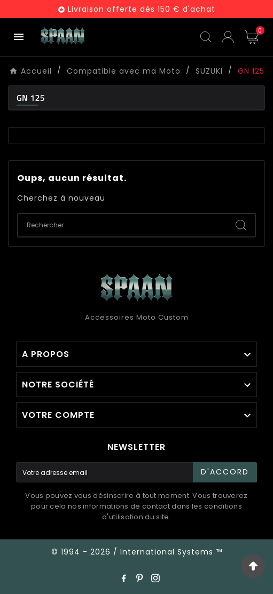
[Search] (241, 225)
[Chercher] (122, 225)
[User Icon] (228, 37)
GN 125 (31, 97)
